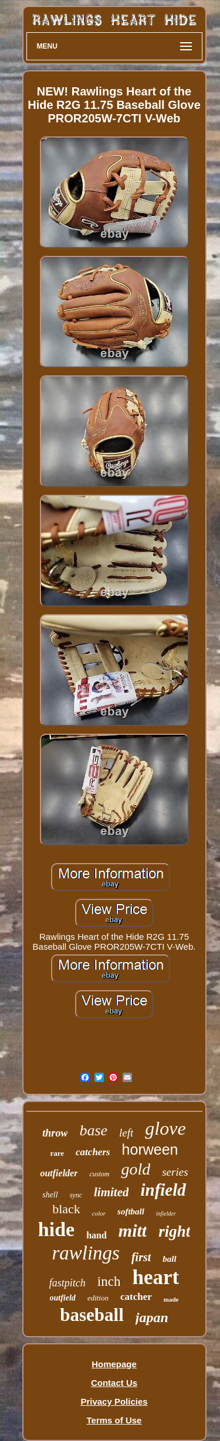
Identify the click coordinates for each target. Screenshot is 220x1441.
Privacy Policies (113, 1401)
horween (150, 1149)
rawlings (86, 1253)
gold (135, 1169)
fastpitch (67, 1283)
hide (56, 1229)
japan (152, 1317)
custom (99, 1174)
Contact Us (114, 1383)
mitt (133, 1230)
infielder (166, 1213)
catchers (93, 1152)
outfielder (58, 1173)
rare (57, 1153)
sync (76, 1195)
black (66, 1209)
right (174, 1231)
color (99, 1213)
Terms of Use (114, 1420)
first (141, 1257)
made (171, 1299)
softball (130, 1211)
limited (111, 1192)
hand (96, 1235)
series (175, 1172)
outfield (63, 1297)
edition (98, 1297)
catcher (136, 1296)
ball (169, 1259)
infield (162, 1189)
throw (54, 1133)
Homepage (114, 1364)
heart (155, 1277)
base (93, 1130)
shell (49, 1194)
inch (109, 1281)
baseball (92, 1315)
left (126, 1133)
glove (165, 1128)
